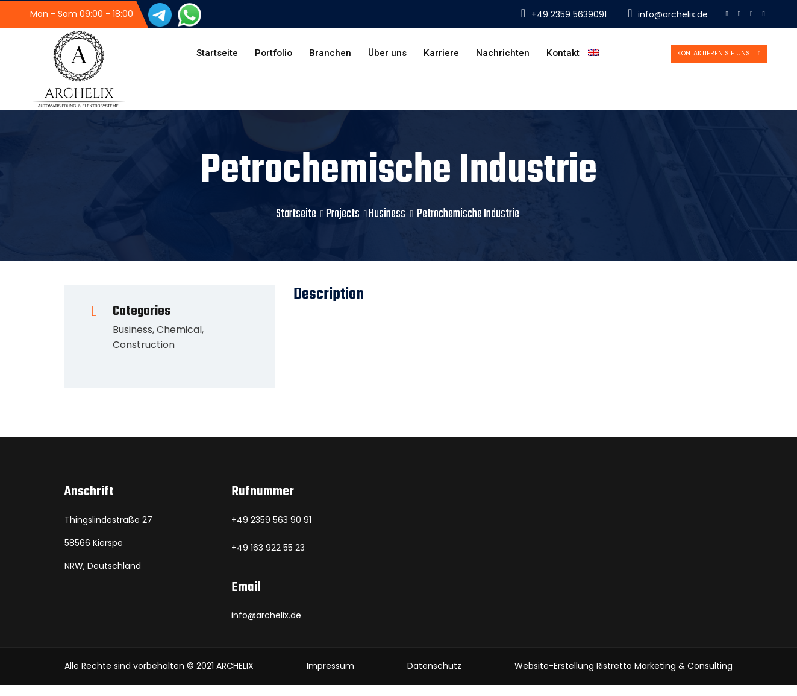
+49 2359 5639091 (569, 14)
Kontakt (558, 56)
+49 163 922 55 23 (268, 559)
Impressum (330, 677)
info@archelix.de (673, 14)
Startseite (200, 56)
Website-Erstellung (554, 677)
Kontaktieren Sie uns (696, 55)
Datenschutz (434, 677)
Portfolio (260, 56)
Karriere (433, 56)
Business (387, 225)
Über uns (378, 56)
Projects (343, 225)
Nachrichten (496, 56)
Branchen (319, 56)
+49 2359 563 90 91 (271, 531)
